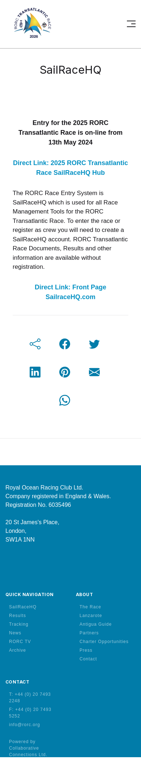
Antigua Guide (96, 624)
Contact (88, 658)
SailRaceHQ (23, 606)
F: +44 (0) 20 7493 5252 (30, 713)
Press (86, 650)
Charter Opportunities (104, 641)
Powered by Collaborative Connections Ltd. (28, 748)
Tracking (19, 624)
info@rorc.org (24, 724)
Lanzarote (91, 615)
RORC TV (20, 641)
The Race (90, 606)
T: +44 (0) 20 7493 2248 (30, 697)
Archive (17, 650)
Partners (89, 632)
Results (17, 615)
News (15, 632)
